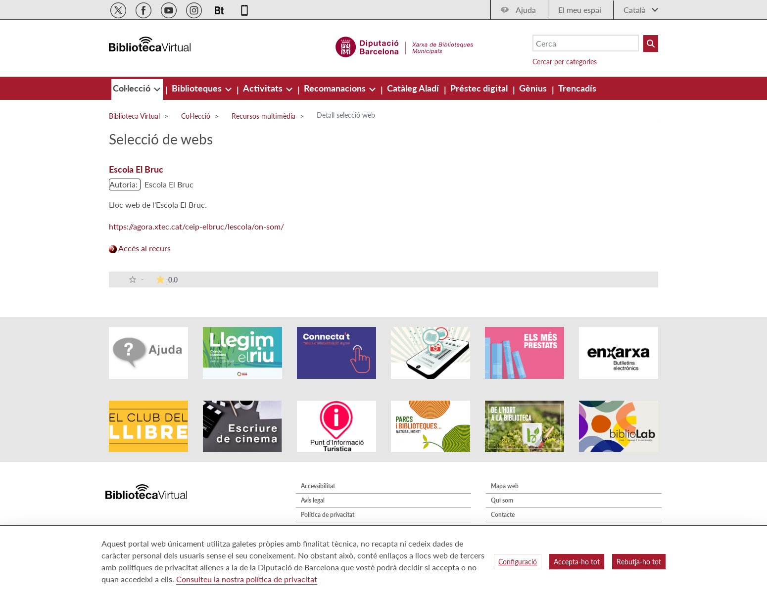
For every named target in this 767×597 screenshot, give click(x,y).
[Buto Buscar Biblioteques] (650, 43)
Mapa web (505, 486)
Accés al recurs (140, 248)
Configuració (517, 561)
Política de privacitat (327, 514)
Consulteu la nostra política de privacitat (246, 579)
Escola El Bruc (136, 169)
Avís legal (313, 500)
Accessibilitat (318, 486)
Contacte (503, 514)
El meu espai (579, 9)
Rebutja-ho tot (639, 561)
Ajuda (526, 9)
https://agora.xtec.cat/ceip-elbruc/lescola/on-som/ (196, 226)
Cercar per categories (564, 61)
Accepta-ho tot (577, 561)
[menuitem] (132, 88)
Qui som (502, 500)
